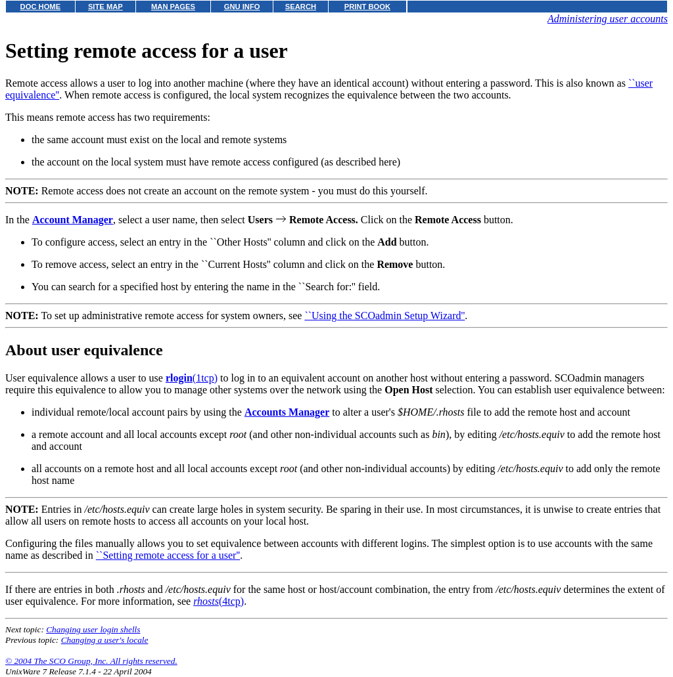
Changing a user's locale (105, 640)
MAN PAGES (173, 7)
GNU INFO (242, 7)
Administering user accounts (607, 18)
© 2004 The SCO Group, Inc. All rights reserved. (91, 661)
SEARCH (300, 7)
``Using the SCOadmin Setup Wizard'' (384, 315)
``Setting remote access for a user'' (168, 555)
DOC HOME (40, 7)
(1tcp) (192, 377)
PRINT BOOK (367, 7)
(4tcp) (218, 601)
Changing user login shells (93, 629)
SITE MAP (105, 7)
